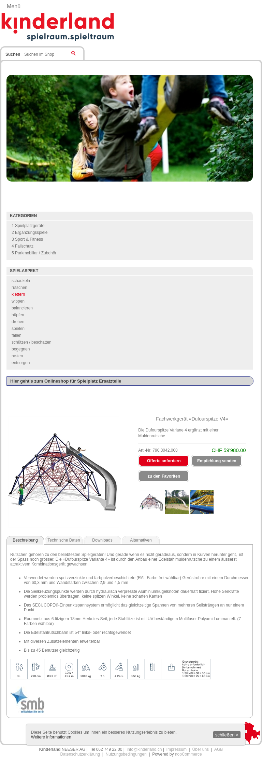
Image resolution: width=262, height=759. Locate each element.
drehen (18, 321)
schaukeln (21, 280)
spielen (18, 328)
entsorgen (21, 362)
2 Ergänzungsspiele (29, 232)
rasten (17, 356)
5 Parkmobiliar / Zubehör (34, 253)
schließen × (227, 734)
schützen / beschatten (32, 342)
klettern (18, 294)
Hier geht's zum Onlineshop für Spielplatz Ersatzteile (65, 381)
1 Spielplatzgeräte (28, 225)
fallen (16, 335)
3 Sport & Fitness (27, 239)
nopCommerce (188, 754)
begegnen (21, 349)
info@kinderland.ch (144, 749)
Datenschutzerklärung (80, 754)
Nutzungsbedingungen (126, 754)
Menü (13, 6)
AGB (218, 749)
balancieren (22, 308)
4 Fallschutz (22, 246)
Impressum (176, 749)
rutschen (19, 287)
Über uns (200, 749)
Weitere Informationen (51, 737)
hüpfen (18, 314)
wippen (18, 301)
